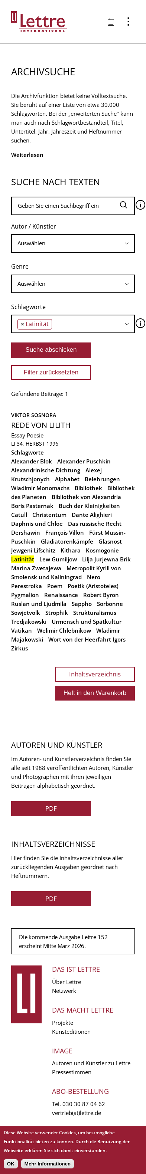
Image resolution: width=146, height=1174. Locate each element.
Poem (54, 586)
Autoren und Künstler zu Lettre (91, 1063)
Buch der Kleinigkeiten (89, 505)
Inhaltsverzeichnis (95, 674)
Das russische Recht (94, 523)
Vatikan (21, 630)
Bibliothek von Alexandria (86, 497)
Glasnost (110, 541)
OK (10, 1164)
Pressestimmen (71, 1072)
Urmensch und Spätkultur (86, 621)
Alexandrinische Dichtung (45, 470)
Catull (19, 514)
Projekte (62, 1022)
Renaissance (61, 595)
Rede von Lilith (41, 425)
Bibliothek (88, 488)
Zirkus (19, 648)
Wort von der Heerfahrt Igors (87, 639)
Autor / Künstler (33, 226)
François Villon (64, 532)
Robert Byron (101, 595)
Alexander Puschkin (84, 461)
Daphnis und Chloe (37, 523)
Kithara (71, 550)
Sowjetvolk (25, 612)
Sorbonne (110, 603)
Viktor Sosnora (33, 415)
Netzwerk (64, 990)
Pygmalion (25, 595)
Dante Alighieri (92, 514)
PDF (51, 808)
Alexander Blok (31, 461)
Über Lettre (66, 982)
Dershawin (25, 532)
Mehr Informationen (48, 1164)
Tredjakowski (28, 621)
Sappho (82, 603)
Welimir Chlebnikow (64, 630)
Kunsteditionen (71, 1031)
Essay (18, 435)
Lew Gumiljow (58, 559)
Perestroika (26, 586)
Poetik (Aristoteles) (93, 586)
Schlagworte (28, 307)
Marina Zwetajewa (36, 568)
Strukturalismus (94, 612)
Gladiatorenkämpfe (67, 541)
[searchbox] (73, 243)
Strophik (56, 612)
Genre (20, 266)
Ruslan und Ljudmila (38, 603)
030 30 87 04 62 (83, 1104)
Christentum (49, 514)
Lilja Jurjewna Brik (106, 559)
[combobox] (73, 243)
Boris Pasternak (32, 505)
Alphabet (67, 479)
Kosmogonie (102, 550)
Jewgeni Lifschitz (33, 550)
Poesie (35, 435)
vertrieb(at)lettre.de (76, 1112)
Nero (93, 577)
